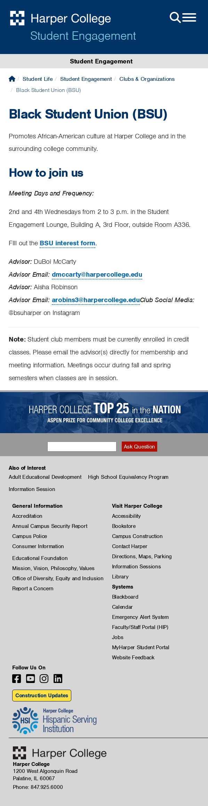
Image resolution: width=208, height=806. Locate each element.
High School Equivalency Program (128, 477)
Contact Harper (129, 546)
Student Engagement (83, 35)
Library (120, 576)
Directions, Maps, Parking (142, 556)
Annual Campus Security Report (49, 526)
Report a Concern (33, 588)
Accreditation (27, 516)
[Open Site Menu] (182, 18)
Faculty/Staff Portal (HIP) (140, 627)
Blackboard (125, 596)
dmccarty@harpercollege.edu (97, 274)
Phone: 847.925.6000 (38, 787)
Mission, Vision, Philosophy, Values (53, 568)
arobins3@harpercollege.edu (96, 299)
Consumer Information (38, 546)
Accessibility (126, 516)
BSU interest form (67, 243)
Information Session (32, 489)
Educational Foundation (39, 558)
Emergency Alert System (140, 617)
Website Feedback (133, 657)
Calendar (122, 607)
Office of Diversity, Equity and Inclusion (58, 578)
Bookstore (124, 526)
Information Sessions (136, 566)
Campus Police (29, 536)
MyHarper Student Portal (140, 647)
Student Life (38, 79)
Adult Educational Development (45, 477)
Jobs (117, 637)
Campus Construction (137, 536)
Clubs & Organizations (147, 79)
